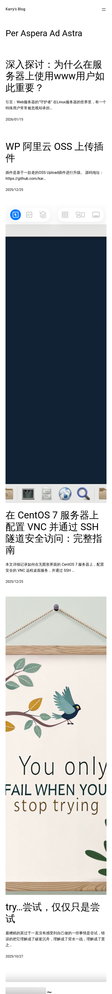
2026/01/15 (14, 119)
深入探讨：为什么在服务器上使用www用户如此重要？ (55, 76)
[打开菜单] (103, 9)
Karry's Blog (15, 9)
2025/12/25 (14, 190)
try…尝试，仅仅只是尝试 (53, 912)
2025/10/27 (14, 956)
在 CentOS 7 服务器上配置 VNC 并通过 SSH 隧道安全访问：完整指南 (54, 532)
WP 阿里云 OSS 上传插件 (54, 152)
